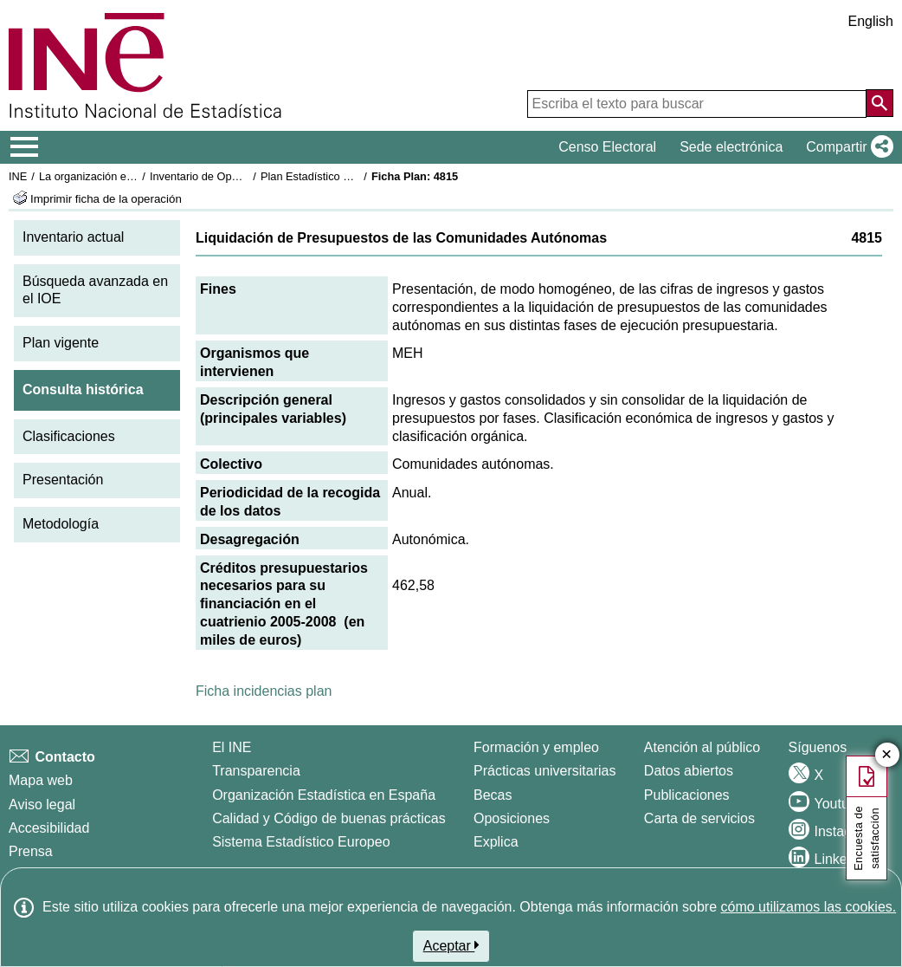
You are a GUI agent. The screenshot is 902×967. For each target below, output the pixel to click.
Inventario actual (73, 237)
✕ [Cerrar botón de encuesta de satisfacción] (886, 755)
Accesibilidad (49, 828)
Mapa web (41, 780)
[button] (846, 147)
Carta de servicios (699, 818)
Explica (496, 841)
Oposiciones (512, 818)
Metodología (61, 523)
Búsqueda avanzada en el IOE (95, 290)
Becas (493, 795)
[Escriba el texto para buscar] (697, 104)
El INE (231, 747)
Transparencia (256, 770)
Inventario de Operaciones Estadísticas (246, 176)
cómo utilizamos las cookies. (808, 906)
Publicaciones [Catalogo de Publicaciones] (687, 795)
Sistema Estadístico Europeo (301, 841)
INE (18, 176)
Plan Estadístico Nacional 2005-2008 (351, 176)
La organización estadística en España (134, 176)
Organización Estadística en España (323, 795)
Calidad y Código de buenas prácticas (329, 818)
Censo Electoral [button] (607, 147)
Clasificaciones (69, 436)
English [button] (870, 21)
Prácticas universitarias (545, 770)
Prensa (31, 851)
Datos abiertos (688, 770)
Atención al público (702, 747)
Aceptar (451, 945)
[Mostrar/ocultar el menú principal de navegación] (25, 147)
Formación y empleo (536, 747)
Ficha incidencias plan (264, 691)
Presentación (63, 479)
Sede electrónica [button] (731, 147)
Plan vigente (61, 342)
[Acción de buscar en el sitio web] (879, 103)
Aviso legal (42, 804)
